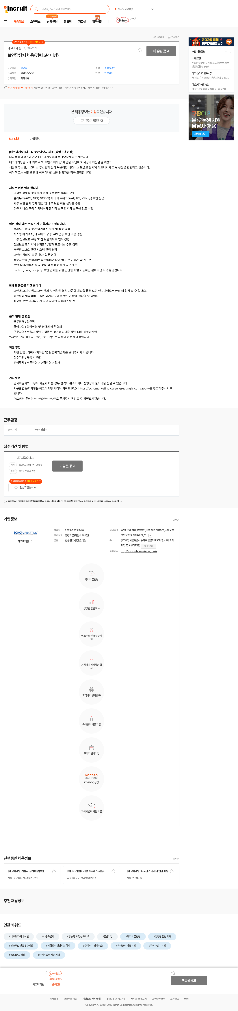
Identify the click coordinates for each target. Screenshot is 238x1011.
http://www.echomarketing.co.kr (139, 551)
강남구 (44, 429)
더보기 (176, 520)
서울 (36, 429)
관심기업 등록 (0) (25, 488)
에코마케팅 (14, 48)
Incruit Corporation (122, 1004)
